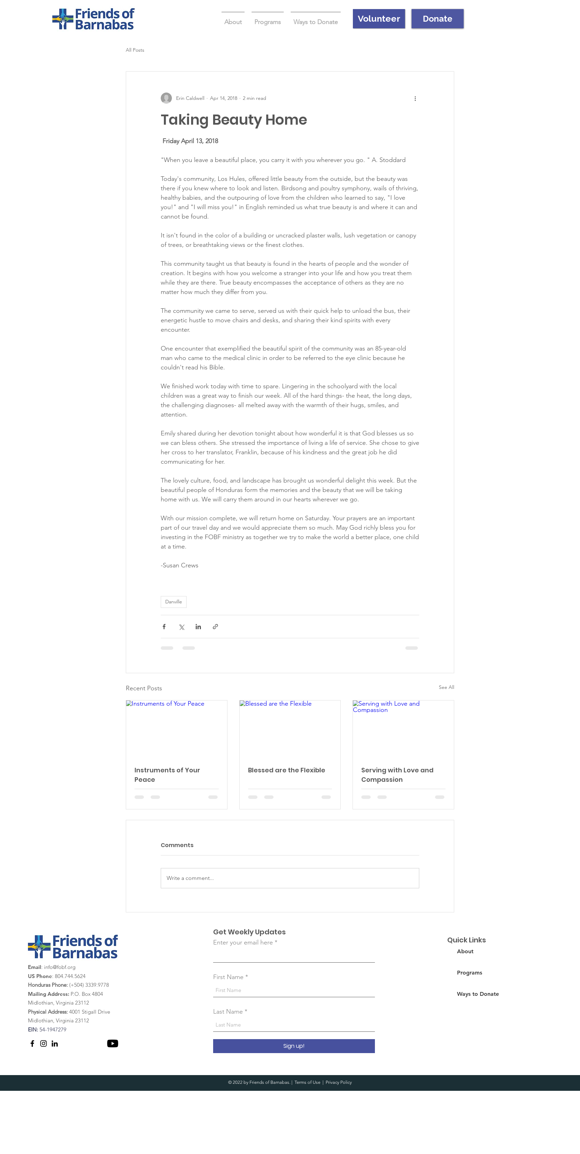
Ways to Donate (478, 994)
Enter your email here (243, 942)
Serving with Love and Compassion (397, 775)
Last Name (228, 1011)
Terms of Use (307, 1082)
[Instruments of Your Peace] (176, 728)
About (465, 951)
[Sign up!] (294, 1046)
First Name (228, 977)
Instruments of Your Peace (167, 775)
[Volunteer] (379, 18)
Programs (469, 972)
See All (446, 687)
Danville (173, 601)
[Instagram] (43, 1043)
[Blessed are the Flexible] (290, 728)
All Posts (135, 50)
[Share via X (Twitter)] (181, 626)
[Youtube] (112, 1043)
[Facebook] (32, 1043)
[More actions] (415, 98)
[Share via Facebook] (164, 626)
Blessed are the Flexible (286, 770)
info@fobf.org (59, 967)
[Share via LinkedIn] (198, 626)
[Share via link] (215, 626)
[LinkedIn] (54, 1043)
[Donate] (438, 18)
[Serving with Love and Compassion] (403, 728)
